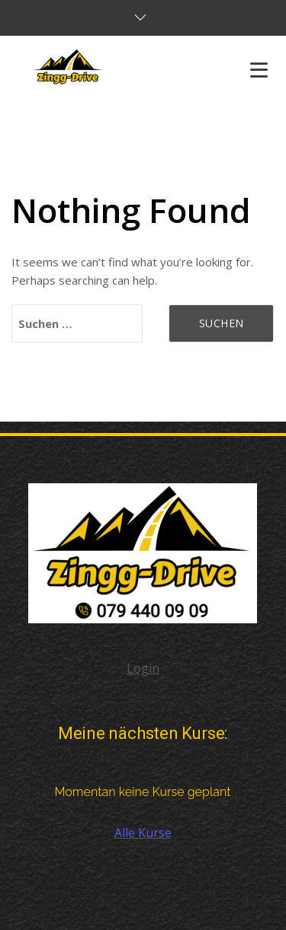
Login (143, 668)
